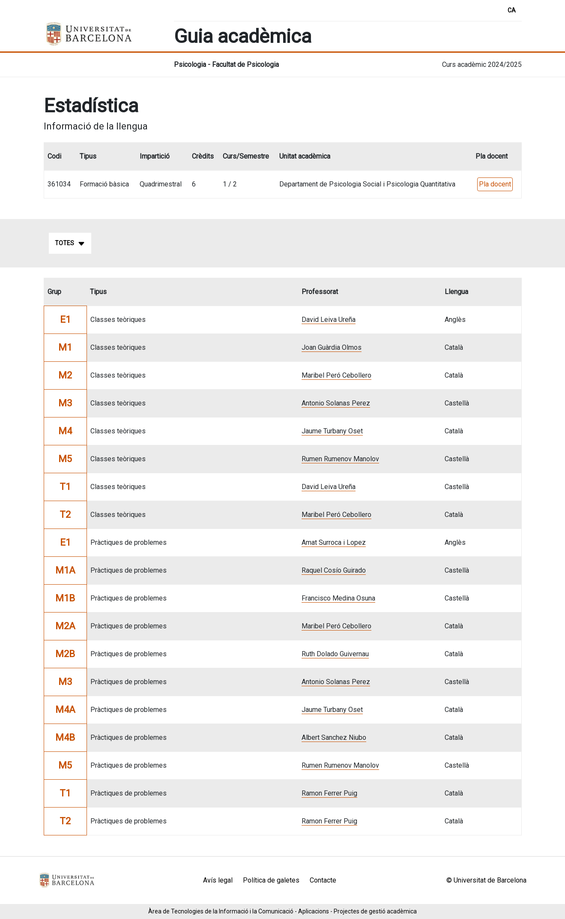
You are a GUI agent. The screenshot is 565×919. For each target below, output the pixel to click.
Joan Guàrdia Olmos (332, 347)
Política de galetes (271, 880)
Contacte (323, 880)
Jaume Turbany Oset (332, 431)
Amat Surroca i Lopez (334, 542)
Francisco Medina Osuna (338, 598)
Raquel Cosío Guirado (334, 570)
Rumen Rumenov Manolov (340, 459)
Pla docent (495, 184)
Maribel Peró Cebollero (336, 375)
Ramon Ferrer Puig (329, 793)
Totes (70, 243)
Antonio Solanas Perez (336, 403)
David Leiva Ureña (329, 319)
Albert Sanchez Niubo (334, 737)
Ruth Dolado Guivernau (335, 654)
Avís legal (218, 880)
